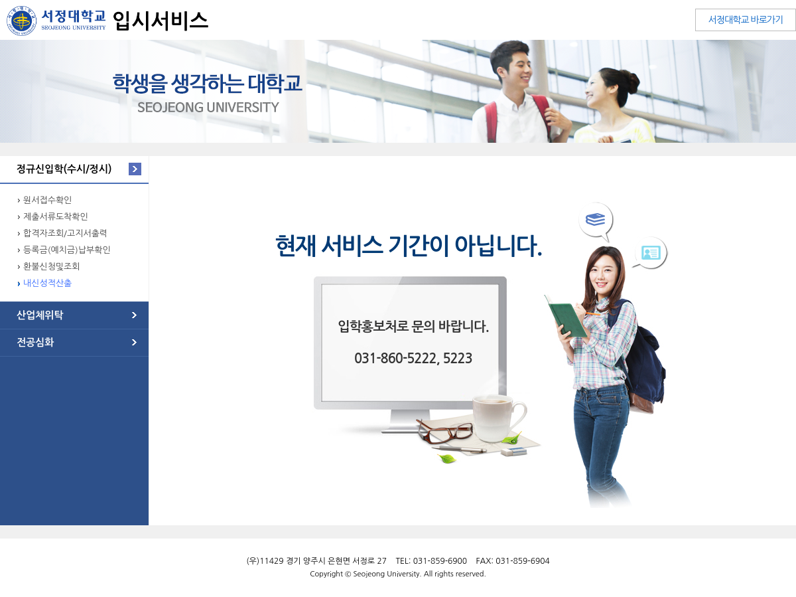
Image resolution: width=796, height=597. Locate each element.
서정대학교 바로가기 (745, 20)
